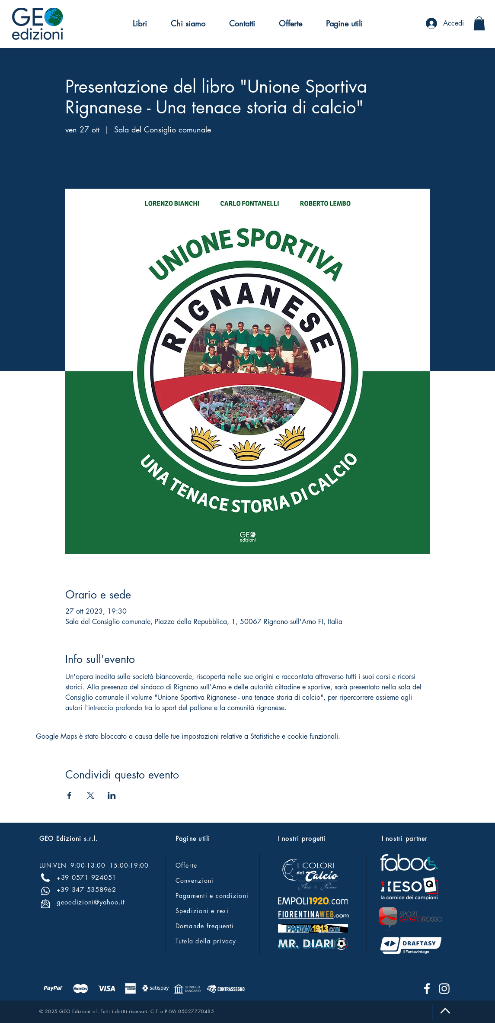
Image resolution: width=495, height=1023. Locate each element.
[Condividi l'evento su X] (90, 795)
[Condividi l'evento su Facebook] (69, 795)
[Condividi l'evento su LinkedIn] (112, 795)
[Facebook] (427, 988)
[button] (140, 23)
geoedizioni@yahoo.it (91, 902)
